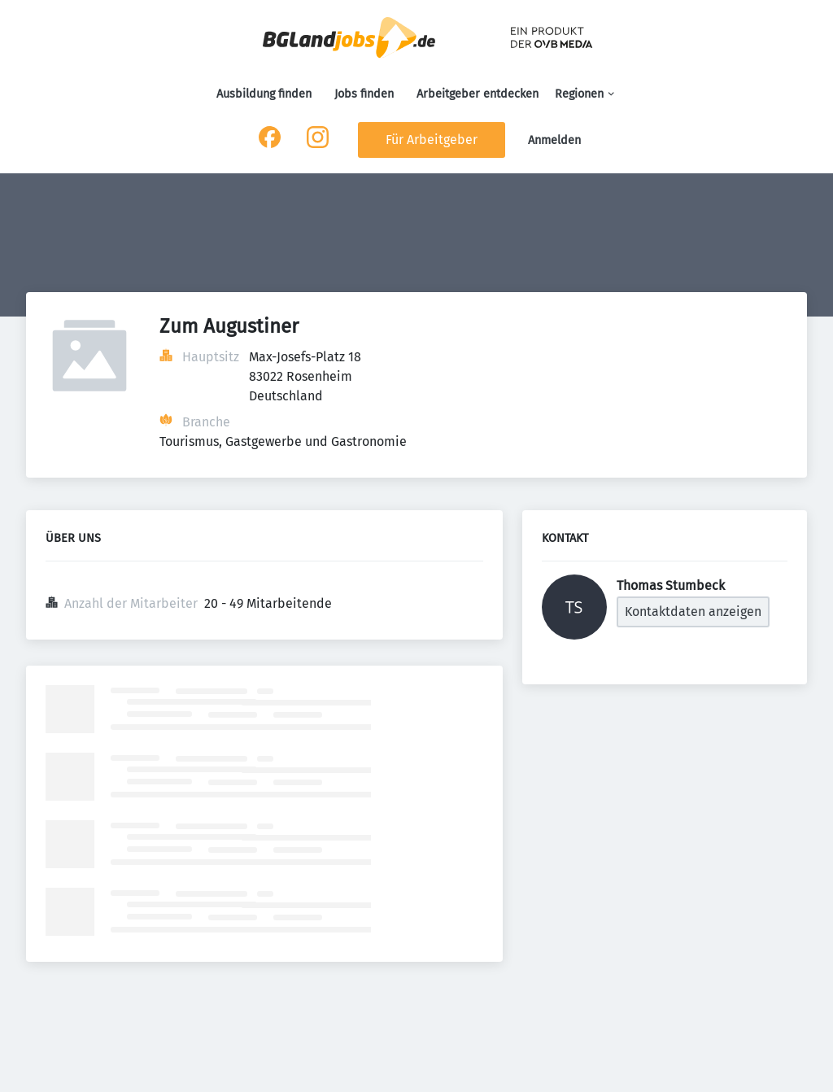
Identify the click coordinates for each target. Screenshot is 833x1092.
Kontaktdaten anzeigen (693, 611)
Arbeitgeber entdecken (477, 94)
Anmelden (554, 140)
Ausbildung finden (264, 94)
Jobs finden (364, 94)
